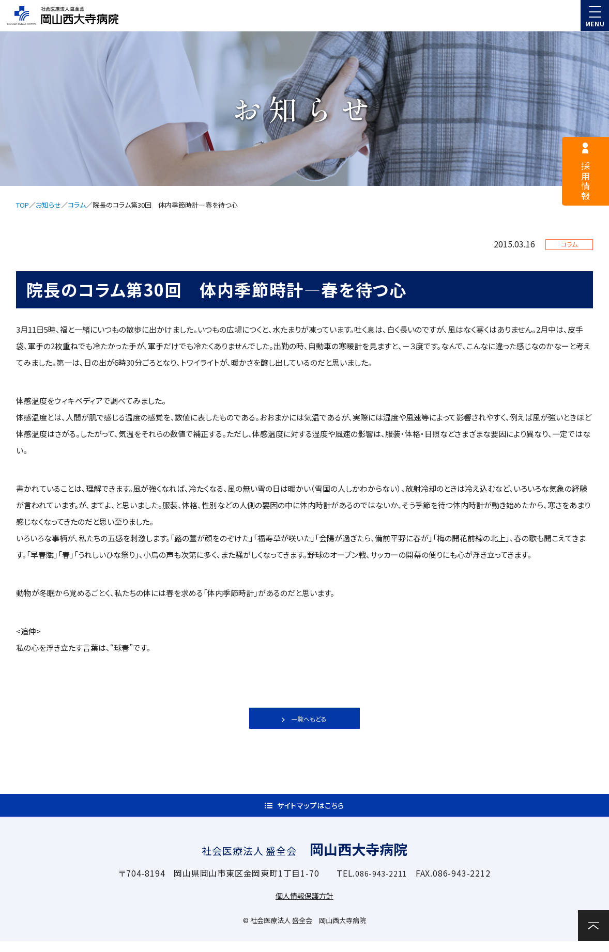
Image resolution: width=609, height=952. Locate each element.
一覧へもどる (309, 718)
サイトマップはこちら (311, 811)
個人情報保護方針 (304, 906)
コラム (77, 205)
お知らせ (48, 205)
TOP (22, 205)
